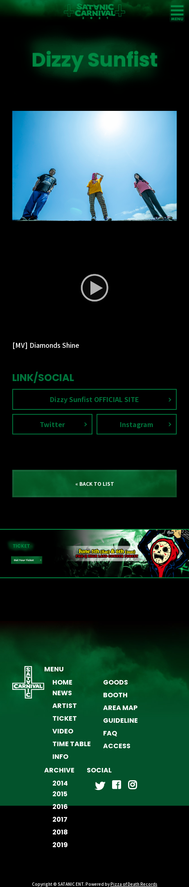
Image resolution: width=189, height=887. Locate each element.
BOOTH (115, 695)
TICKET (64, 718)
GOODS (115, 682)
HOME (62, 682)
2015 (60, 794)
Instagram (136, 424)
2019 (60, 845)
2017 (60, 819)
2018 (60, 832)
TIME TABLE (71, 744)
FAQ (110, 733)
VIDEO (62, 731)
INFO (60, 756)
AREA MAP (120, 707)
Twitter (52, 424)
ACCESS (116, 746)
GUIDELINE (120, 720)
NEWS (62, 693)
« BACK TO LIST (94, 483)
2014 (60, 783)
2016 (60, 806)
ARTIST (64, 705)
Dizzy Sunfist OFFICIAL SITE (94, 399)
